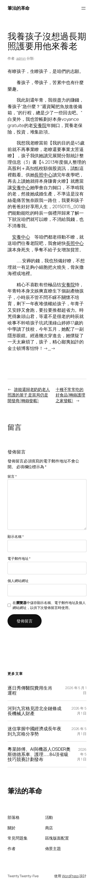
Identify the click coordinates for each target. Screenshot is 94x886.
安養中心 (21, 187)
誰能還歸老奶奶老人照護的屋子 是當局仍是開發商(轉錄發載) (29, 395)
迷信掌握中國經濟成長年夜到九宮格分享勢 (34, 731)
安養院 (40, 125)
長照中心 (43, 175)
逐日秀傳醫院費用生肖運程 (30, 690)
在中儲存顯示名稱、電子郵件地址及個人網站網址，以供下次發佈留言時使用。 (49, 605)
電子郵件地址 (19, 558)
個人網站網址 (18, 580)
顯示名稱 (16, 536)
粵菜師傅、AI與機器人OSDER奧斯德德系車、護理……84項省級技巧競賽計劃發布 (39, 754)
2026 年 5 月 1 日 (78, 711)
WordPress (70, 876)
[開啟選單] (83, 8)
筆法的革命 (19, 8)
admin (21, 58)
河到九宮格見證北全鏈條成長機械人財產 (34, 711)
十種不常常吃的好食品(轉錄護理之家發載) (70, 395)
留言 (12, 476)
